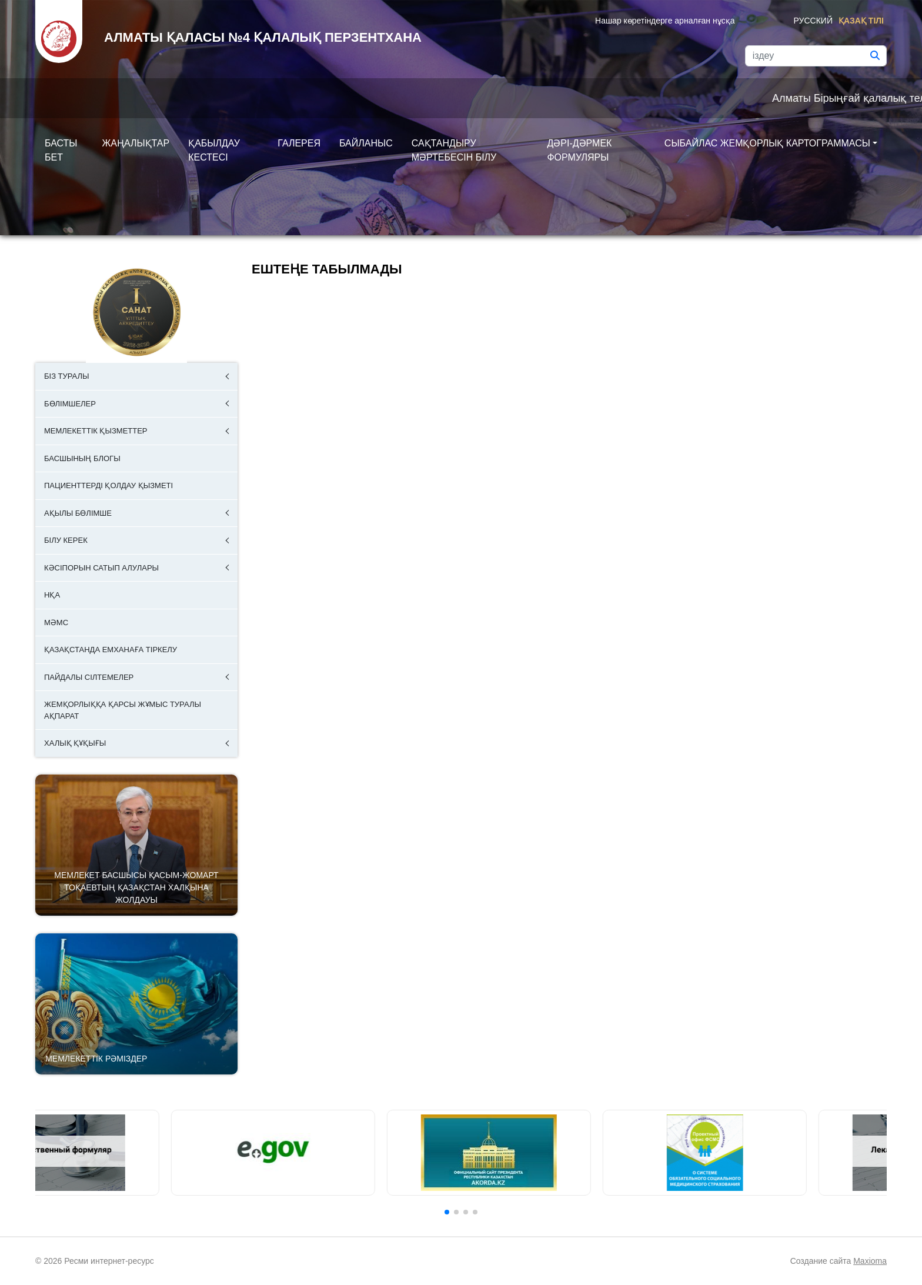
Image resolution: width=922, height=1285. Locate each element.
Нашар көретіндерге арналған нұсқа (664, 20)
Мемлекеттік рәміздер (96, 1058)
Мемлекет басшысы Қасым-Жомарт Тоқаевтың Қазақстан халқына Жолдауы (136, 887)
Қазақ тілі (861, 20)
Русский (813, 20)
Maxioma (870, 1261)
